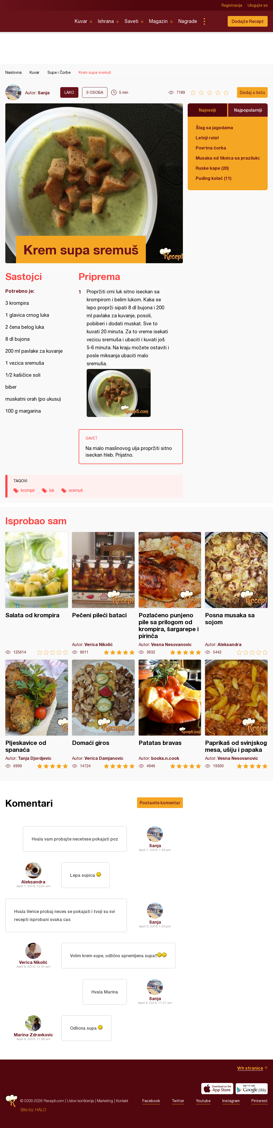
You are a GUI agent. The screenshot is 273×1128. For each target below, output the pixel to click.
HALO (40, 1109)
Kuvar (81, 21)
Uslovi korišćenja (80, 1100)
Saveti (131, 21)
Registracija (232, 5)
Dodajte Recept (248, 21)
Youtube (203, 1101)
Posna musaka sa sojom (236, 593)
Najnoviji (207, 109)
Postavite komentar (160, 802)
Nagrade (187, 21)
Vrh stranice (250, 1067)
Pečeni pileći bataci (103, 593)
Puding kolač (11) (213, 178)
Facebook (151, 1101)
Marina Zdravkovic (33, 1034)
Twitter (178, 1101)
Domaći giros (103, 714)
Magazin (158, 21)
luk (51, 490)
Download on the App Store (217, 1088)
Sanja (44, 92)
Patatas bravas (170, 714)
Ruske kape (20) (212, 168)
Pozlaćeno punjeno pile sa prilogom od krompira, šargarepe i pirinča (170, 593)
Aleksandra (33, 881)
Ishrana (106, 21)
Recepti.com (36, 19)
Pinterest (259, 1101)
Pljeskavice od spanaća (36, 714)
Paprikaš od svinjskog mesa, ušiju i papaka (236, 714)
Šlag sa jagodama (214, 127)
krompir (28, 490)
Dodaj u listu (252, 92)
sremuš (76, 490)
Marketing (105, 1100)
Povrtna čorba (211, 147)
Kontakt (122, 1100)
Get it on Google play (252, 1088)
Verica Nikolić (33, 962)
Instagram (231, 1101)
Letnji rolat (207, 137)
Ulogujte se (258, 5)
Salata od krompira (36, 593)
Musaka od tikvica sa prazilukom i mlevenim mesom (228, 157)
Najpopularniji (248, 109)
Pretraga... (215, 21)
